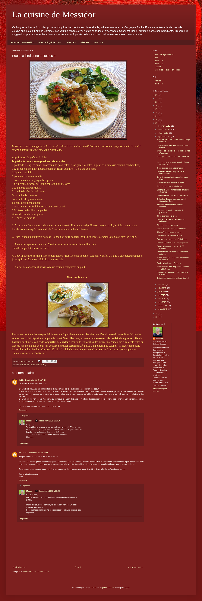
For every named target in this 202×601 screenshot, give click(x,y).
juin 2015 (161, 292)
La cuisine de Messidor (53, 14)
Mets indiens (24, 365)
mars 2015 (162, 302)
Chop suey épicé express (167, 216)
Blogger (126, 588)
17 (156, 116)
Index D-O (71, 42)
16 (156, 119)
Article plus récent (20, 567)
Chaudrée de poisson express (169, 232)
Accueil (78, 567)
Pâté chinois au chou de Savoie (169, 236)
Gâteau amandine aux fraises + (169, 186)
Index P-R (84, 42)
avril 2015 (162, 299)
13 (156, 317)
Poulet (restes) (40, 365)
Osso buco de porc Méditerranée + (171, 168)
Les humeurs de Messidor (22, 42)
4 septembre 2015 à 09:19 (49, 421)
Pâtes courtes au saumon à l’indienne (172, 239)
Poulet (32, 365)
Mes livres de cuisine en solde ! (167, 70)
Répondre (23, 410)
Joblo (21, 380)
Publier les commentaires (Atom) (36, 572)
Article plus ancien (135, 567)
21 (156, 102)
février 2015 (163, 306)
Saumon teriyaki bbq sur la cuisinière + (172, 195)
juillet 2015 (162, 288)
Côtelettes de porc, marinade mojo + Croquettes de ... (171, 200)
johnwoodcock (108, 588)
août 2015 (162, 285)
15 (156, 123)
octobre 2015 (163, 133)
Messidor (30, 421)
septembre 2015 (164, 137)
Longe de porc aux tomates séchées (171, 229)
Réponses (26, 416)
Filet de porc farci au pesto (167, 225)
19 (156, 109)
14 (156, 314)
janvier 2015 (163, 309)
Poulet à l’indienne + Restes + (169, 263)
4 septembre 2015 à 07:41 (35, 380)
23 (156, 95)
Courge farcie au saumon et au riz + (171, 183)
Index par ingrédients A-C (50, 42)
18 (156, 112)
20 (156, 105)
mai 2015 (161, 295)
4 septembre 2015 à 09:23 (49, 491)
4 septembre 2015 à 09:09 (37, 453)
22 (156, 98)
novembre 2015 (164, 130)
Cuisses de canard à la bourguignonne (172, 243)
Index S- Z (98, 42)
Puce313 (22, 453)
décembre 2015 (164, 126)
